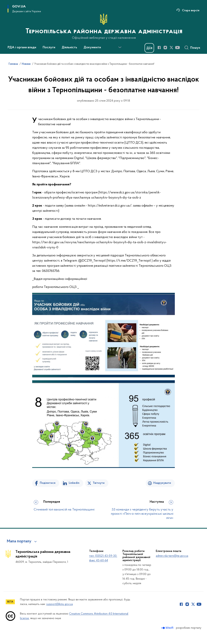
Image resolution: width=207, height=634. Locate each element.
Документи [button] (92, 47)
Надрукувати (162, 483)
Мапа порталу (19, 541)
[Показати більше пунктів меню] (120, 47)
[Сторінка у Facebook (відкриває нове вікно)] (159, 47)
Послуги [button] (49, 47)
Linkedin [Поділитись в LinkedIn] (74, 483)
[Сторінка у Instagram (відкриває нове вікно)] (165, 47)
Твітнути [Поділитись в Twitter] (99, 483)
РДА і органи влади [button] (22, 47)
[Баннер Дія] (149, 48)
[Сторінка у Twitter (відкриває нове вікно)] (171, 47)
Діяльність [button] (69, 47)
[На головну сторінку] (104, 26)
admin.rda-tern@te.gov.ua (172, 555)
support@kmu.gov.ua (59, 604)
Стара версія (190, 10)
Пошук (195, 48)
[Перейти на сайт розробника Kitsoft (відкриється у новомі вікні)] (168, 627)
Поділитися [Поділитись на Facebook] (47, 483)
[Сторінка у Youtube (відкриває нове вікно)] (177, 47)
